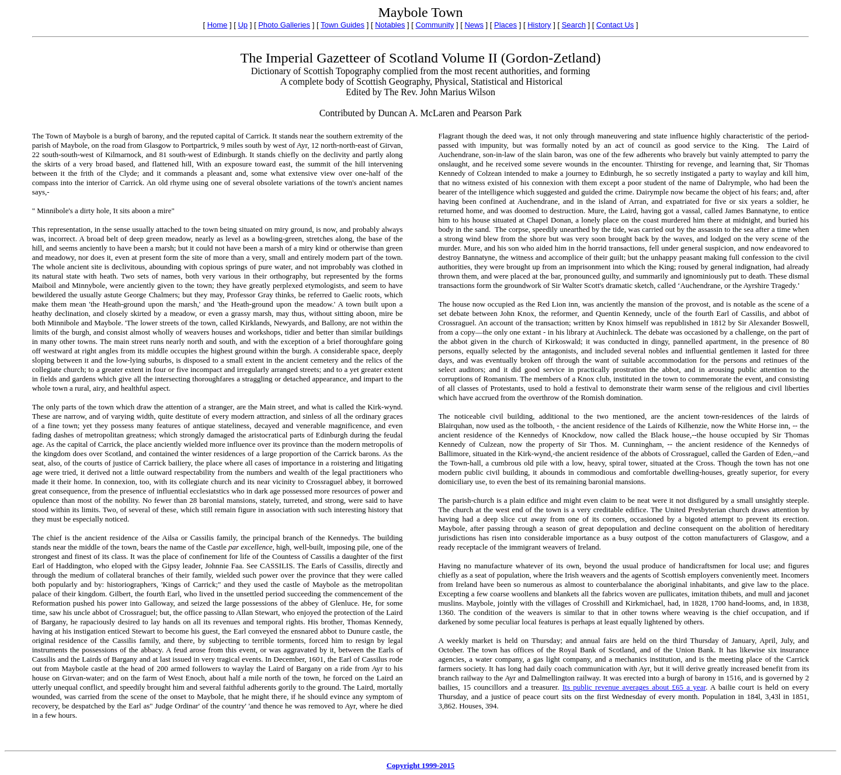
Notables (390, 24)
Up (243, 24)
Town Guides (342, 24)
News (474, 24)
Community (435, 24)
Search (574, 24)
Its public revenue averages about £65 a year (634, 687)
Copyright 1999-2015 (421, 765)
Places (505, 24)
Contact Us (615, 24)
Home (217, 24)
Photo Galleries (284, 24)
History (539, 24)
